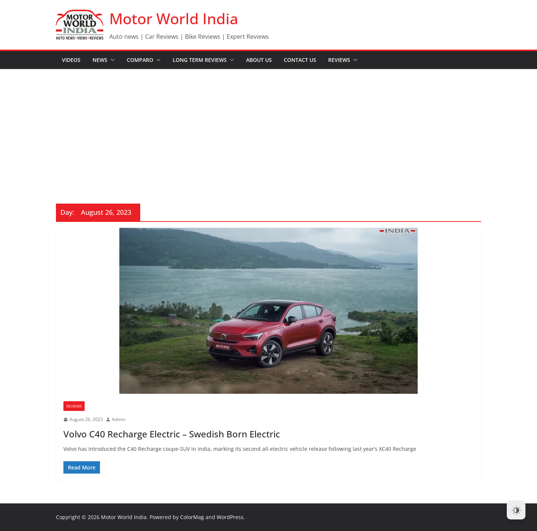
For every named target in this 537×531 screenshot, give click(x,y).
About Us (259, 59)
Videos (71, 59)
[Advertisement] (268, 125)
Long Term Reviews (200, 59)
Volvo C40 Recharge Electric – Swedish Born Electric (171, 434)
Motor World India (173, 18)
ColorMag (192, 517)
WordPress (230, 517)
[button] (111, 60)
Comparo (140, 59)
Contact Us (300, 59)
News (99, 59)
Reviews (339, 59)
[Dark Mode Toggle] (516, 510)
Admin (118, 419)
